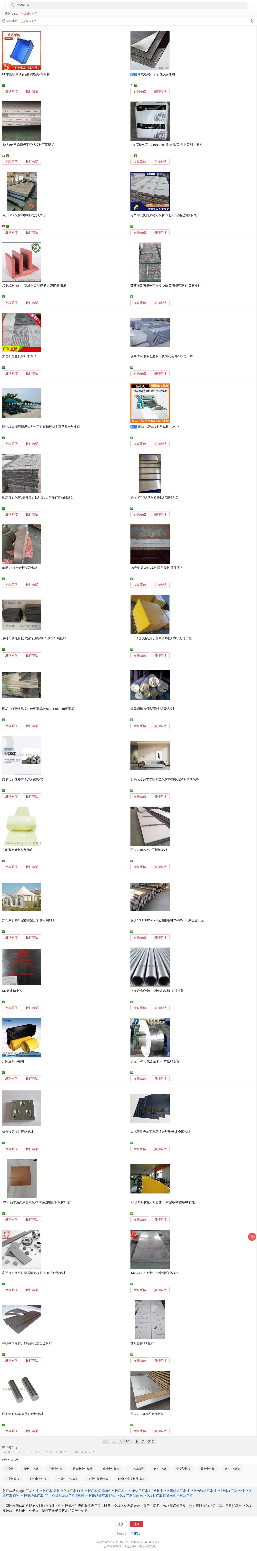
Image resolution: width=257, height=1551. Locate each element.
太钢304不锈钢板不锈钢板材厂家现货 (28, 145)
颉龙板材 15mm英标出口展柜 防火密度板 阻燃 (34, 286)
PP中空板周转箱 (98, 1478)
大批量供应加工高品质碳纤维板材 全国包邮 (160, 1132)
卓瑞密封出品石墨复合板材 (156, 74)
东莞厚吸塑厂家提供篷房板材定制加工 (28, 920)
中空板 (9, 1468)
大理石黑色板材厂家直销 (19, 356)
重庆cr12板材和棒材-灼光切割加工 (25, 215)
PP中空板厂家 (87, 1491)
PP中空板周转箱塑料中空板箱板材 (26, 74)
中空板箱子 (137, 1468)
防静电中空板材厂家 (147, 1496)
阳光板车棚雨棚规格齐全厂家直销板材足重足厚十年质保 (41, 427)
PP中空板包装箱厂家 (59, 1496)
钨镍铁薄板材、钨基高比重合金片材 (27, 1343)
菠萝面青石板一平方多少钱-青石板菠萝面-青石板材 (165, 286)
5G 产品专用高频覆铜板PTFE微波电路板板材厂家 (36, 1202)
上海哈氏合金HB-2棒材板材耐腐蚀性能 (157, 991)
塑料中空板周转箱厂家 (92, 1496)
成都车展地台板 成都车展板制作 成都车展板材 (34, 638)
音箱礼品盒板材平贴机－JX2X (158, 427)
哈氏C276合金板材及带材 (19, 568)
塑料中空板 (31, 1468)
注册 (137, 1524)
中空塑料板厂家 (225, 1491)
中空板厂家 (44, 1491)
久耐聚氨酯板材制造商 (17, 850)
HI (31, 1452)
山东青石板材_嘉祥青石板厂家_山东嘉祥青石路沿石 (37, 497)
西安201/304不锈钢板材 (147, 1414)
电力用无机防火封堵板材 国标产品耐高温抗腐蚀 (163, 215)
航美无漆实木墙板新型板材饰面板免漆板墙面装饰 (164, 779)
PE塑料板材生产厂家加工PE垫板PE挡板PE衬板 (162, 1202)
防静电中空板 (38, 1478)
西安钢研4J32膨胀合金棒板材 (22, 1414)
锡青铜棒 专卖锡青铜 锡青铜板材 (153, 709)
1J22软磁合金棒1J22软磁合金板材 (154, 1273)
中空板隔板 (12, 1478)
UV (77, 1452)
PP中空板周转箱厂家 (28, 1496)
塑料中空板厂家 (64, 1491)
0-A (4, 1452)
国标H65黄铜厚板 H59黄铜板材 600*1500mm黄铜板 (38, 709)
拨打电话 (32, 91)
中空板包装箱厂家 (200, 1491)
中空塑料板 (183, 1468)
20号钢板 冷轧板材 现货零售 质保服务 (156, 568)
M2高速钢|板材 (12, 991)
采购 (252, 1236)
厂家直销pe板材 (13, 1061)
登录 (120, 1524)
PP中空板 (160, 1468)
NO (52, 1452)
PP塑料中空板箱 (67, 1478)
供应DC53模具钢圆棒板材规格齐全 (154, 497)
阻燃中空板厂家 (120, 1496)
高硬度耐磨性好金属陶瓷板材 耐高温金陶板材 (33, 1273)
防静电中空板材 (82, 1468)
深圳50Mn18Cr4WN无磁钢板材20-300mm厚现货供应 (167, 920)
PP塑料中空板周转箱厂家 (167, 1491)
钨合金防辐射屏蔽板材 (17, 1132)
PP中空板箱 (232, 1468)
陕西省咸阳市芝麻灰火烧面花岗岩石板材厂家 (161, 356)
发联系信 (11, 91)
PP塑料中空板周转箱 (131, 1478)
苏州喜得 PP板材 (142, 1343)
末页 (151, 1441)
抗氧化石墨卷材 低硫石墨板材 (22, 779)
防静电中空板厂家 (111, 1491)
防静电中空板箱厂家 (178, 1496)
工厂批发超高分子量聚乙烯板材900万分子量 (161, 638)
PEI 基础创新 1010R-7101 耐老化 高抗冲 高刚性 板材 (166, 145)
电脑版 (135, 1534)
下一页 (140, 1441)
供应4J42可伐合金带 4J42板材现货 (154, 1061)
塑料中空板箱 (111, 1468)
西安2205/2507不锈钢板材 (148, 850)
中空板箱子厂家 (136, 1491)
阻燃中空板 (55, 1468)
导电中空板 (208, 1468)
